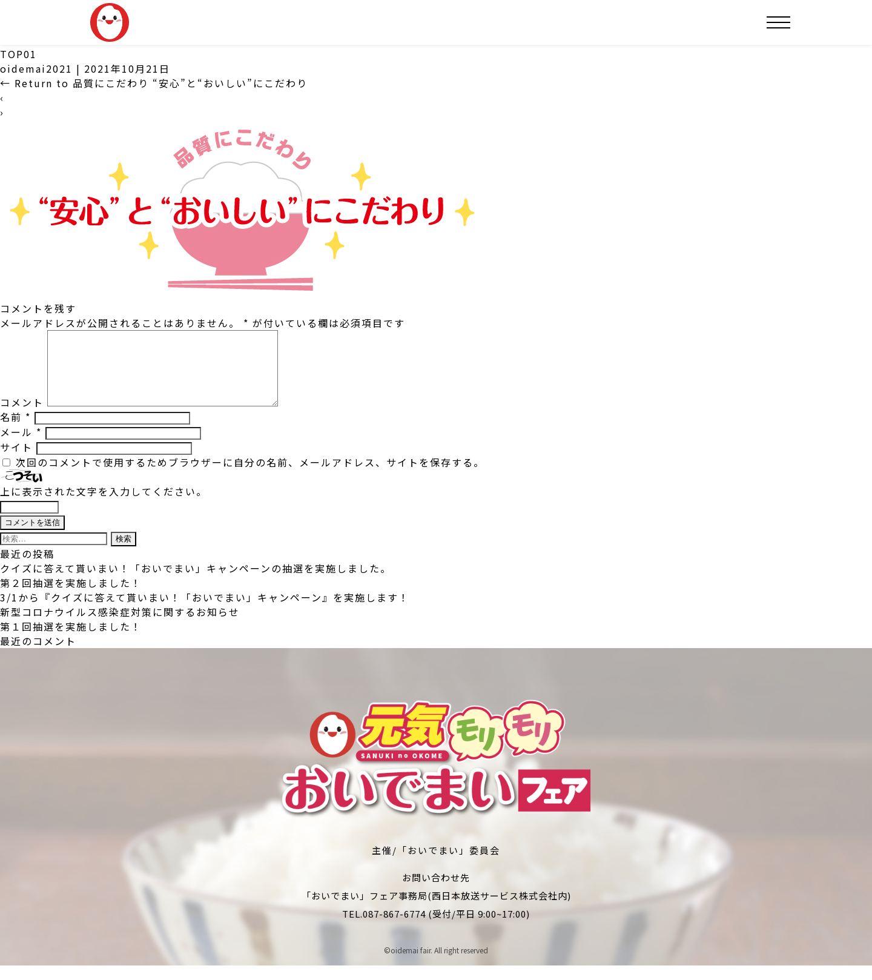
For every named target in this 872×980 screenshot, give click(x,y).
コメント (22, 416)
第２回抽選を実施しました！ (71, 597)
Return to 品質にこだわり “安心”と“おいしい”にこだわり (154, 83)
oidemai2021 (36, 68)
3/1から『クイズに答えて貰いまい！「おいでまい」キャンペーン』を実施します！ (204, 611)
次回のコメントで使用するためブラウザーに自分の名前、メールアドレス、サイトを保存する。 (250, 476)
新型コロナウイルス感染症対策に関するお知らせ (120, 626)
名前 (15, 431)
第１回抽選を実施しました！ (71, 641)
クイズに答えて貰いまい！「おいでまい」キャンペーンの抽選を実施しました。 (195, 582)
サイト (16, 461)
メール (21, 446)
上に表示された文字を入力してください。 (103, 505)
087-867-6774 (394, 928)
